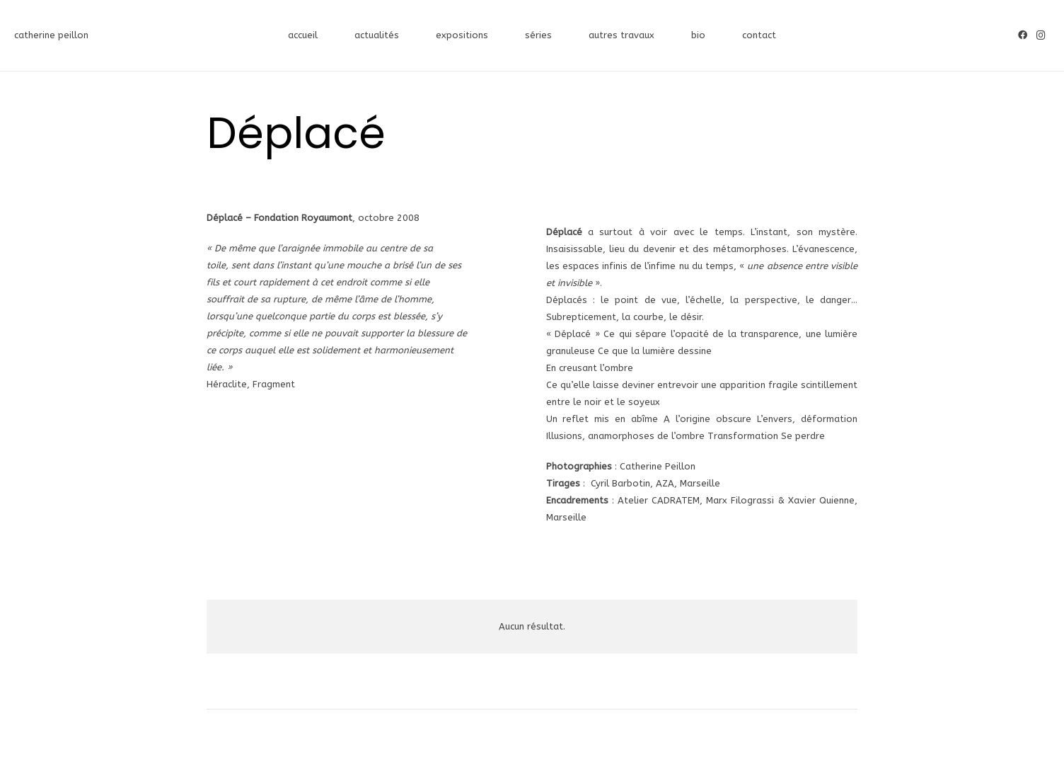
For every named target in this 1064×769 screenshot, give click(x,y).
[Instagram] (1040, 35)
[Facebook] (1022, 35)
